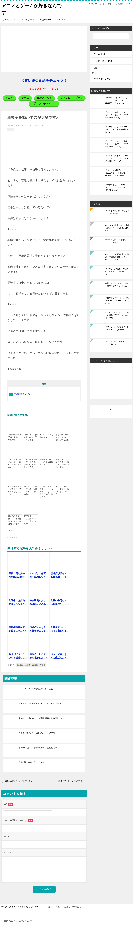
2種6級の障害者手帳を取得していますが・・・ (15, 437)
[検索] (111, 36)
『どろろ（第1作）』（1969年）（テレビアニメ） (116, 158)
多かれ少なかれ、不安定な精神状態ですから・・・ (62, 490)
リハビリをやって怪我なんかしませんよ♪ (36, 689)
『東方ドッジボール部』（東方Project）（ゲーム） (117, 300)
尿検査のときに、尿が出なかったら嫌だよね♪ (38, 748)
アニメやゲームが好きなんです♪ (117, 212)
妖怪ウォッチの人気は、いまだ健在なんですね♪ (117, 284)
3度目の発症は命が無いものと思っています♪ (31, 437)
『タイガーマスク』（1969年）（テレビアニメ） (116, 144)
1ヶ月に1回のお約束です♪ (46, 436)
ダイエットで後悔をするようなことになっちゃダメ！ (41, 704)
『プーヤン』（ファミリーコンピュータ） (117, 129)
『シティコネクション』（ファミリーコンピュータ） (117, 100)
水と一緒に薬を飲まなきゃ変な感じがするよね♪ (63, 437)
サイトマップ (63, 19)
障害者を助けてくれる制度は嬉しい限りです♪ (46, 462)
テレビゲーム (28, 19)
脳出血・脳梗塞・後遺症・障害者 (31, 665)
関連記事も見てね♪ (23, 394)
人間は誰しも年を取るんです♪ (31, 762)
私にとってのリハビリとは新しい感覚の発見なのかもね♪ (117, 315)
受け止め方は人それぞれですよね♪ (18, 781)
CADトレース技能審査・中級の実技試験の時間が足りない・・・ (117, 257)
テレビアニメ (9, 19)
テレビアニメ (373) (103, 61)
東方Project (45, 19)
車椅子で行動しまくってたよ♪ (71, 781)
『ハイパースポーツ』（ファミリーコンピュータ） (117, 115)
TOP (22, 907)
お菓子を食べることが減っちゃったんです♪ (37, 733)
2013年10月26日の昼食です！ (115, 241)
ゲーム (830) (100, 54)
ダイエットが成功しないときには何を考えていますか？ (117, 271)
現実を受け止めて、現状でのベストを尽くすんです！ (30, 520)
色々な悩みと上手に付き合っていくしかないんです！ (14, 490)
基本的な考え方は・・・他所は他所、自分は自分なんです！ (14, 520)
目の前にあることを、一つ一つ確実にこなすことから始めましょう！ (46, 491)
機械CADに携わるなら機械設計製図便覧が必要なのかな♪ (42, 718)
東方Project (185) (102, 78)
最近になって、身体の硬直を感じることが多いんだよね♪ (62, 463)
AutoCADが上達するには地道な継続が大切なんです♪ (117, 228)
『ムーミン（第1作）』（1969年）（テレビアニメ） (117, 173)
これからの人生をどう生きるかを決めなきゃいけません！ (30, 463)
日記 (10, 129)
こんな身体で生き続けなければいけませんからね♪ (14, 463)
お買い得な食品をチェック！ (44, 80)
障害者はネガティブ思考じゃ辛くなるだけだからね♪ (30, 490)
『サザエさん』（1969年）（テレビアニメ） (116, 187)
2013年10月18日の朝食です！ (115, 342)
